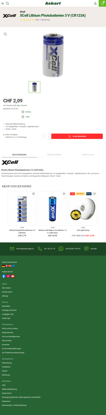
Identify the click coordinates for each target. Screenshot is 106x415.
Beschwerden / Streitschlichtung (49, 312)
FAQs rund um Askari (10, 289)
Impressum (41, 308)
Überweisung (77, 289)
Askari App (76, 280)
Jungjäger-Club (77, 276)
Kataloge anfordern (79, 272)
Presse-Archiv (42, 272)
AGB (39, 289)
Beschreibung (20, 150)
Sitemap (40, 276)
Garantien (6, 305)
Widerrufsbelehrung (44, 293)
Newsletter (76, 268)
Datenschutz (42, 297)
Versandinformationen (40, 402)
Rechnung (75, 301)
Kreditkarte (76, 293)
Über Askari (41, 268)
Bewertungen (54, 150)
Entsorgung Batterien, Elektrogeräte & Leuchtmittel (51, 302)
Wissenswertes (8, 293)
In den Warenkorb (70, 129)
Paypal (74, 297)
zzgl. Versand (23, 109)
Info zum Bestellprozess (11, 297)
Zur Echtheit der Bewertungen (13, 313)
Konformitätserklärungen (12, 309)
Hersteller (87, 150)
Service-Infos (7, 301)
